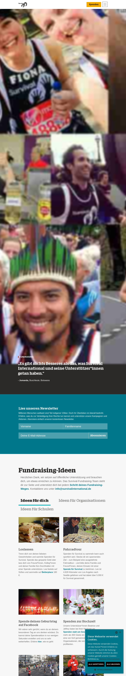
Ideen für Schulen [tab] (37, 509)
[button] (104, 669)
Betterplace (47, 572)
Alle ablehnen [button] (113, 664)
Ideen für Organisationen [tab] (82, 501)
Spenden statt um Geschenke (77, 632)
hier (40, 642)
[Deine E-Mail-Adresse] (54, 436)
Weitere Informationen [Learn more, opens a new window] (110, 659)
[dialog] (104, 651)
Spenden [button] (94, 4)
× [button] (120, 632)
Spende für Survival (72, 569)
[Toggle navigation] (104, 4)
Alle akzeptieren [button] (96, 664)
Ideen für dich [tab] (35, 501)
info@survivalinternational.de (73, 488)
